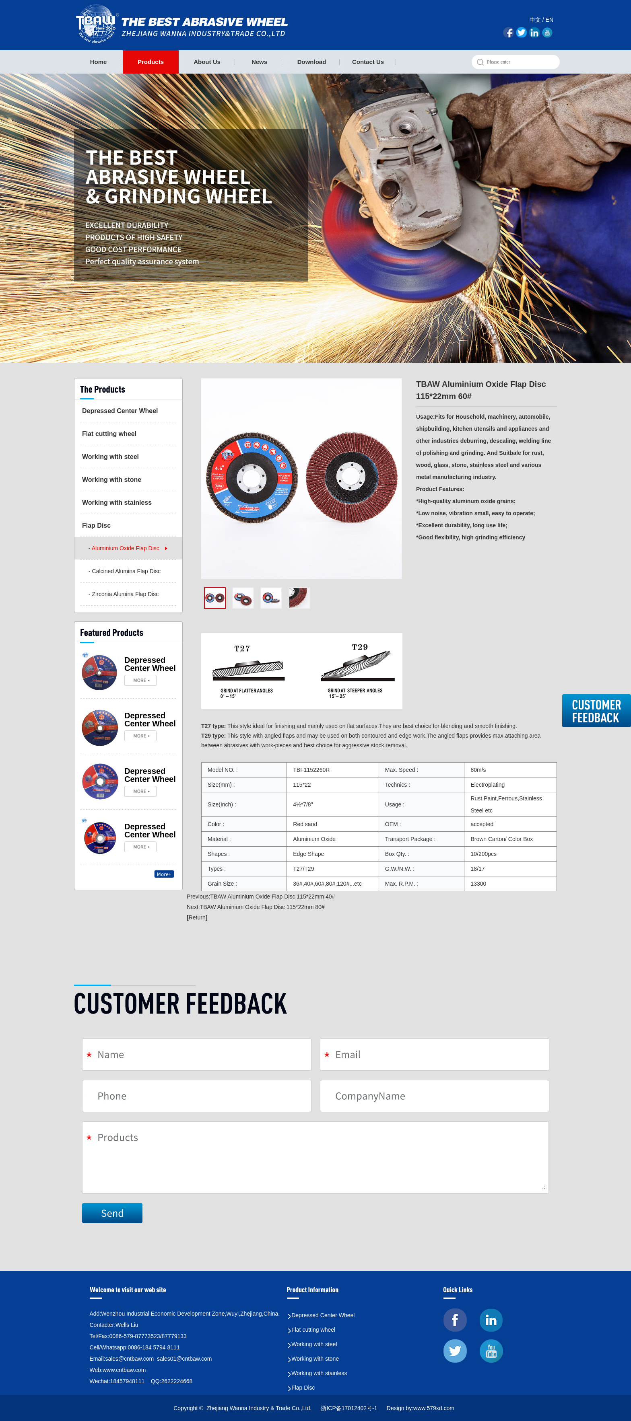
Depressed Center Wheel (120, 410)
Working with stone (111, 479)
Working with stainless (117, 502)
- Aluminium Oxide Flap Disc (124, 548)
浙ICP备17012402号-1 (350, 1408)
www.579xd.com (433, 1408)
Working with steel (110, 456)
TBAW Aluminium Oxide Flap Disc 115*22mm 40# (272, 896)
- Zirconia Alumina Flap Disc (124, 594)
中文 (535, 19)
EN (549, 19)
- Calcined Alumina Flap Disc (125, 571)
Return (197, 917)
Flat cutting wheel (109, 433)
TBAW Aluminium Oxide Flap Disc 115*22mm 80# (262, 907)
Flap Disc (96, 525)
